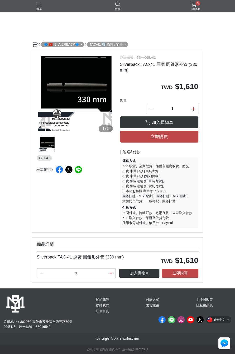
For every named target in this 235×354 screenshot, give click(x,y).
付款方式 (152, 299)
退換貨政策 (204, 299)
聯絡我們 (102, 305)
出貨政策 (152, 305)
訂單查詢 (102, 311)
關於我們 (102, 299)
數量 (123, 100)
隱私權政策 (204, 305)
